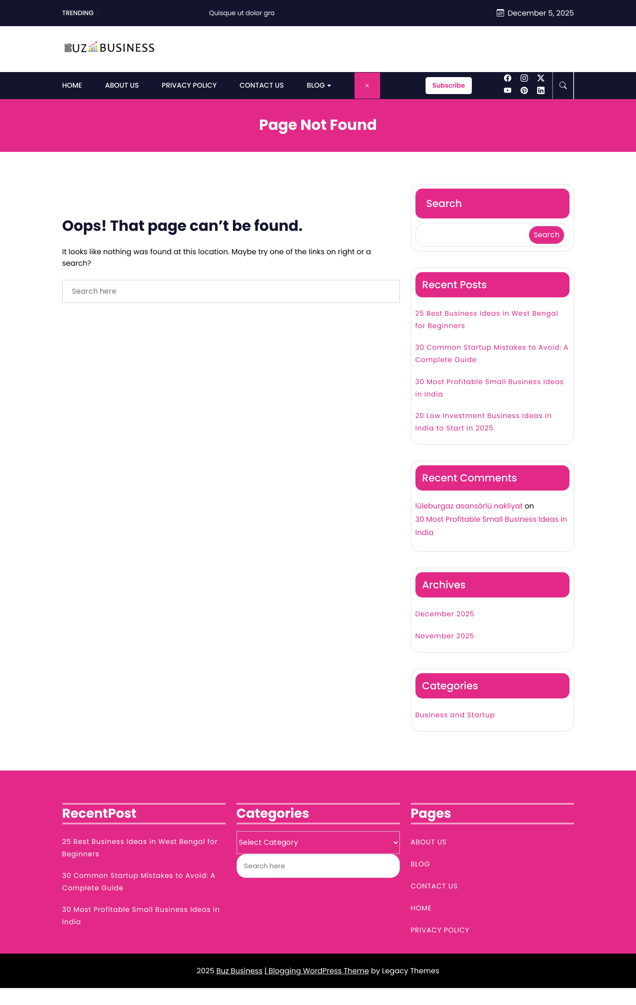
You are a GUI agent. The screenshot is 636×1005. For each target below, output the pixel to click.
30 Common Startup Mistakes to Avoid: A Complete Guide (492, 354)
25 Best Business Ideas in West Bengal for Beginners (487, 320)
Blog (316, 85)
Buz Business (239, 971)
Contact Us (262, 85)
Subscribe (448, 85)
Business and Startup (455, 715)
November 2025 (445, 636)
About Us (122, 85)
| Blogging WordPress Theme (317, 971)
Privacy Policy (189, 85)
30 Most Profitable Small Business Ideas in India (489, 388)
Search (444, 203)
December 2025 (445, 614)
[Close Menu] (367, 86)
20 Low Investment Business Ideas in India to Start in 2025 (483, 422)
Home (72, 85)
